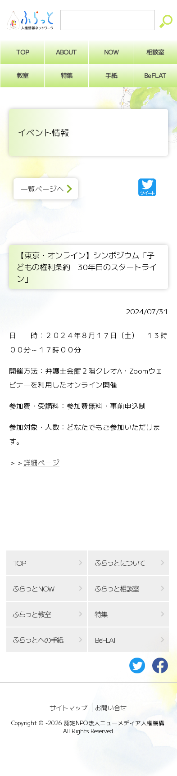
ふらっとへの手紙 (38, 640)
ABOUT (66, 51)
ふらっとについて (120, 563)
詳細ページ (41, 462)
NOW (111, 51)
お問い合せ (111, 707)
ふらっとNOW (33, 588)
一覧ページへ (42, 189)
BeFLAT (105, 640)
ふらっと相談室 (117, 588)
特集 (67, 75)
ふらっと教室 (31, 614)
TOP (19, 563)
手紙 (111, 75)
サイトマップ (68, 707)
